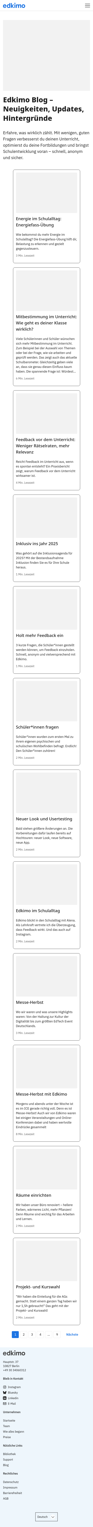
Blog (6, 1465)
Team (6, 1426)
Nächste (72, 1334)
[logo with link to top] (46, 1352)
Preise (7, 1437)
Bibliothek (9, 1454)
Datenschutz (11, 1482)
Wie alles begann (13, 1431)
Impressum (10, 1487)
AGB (6, 1498)
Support (8, 1459)
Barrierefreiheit (12, 1493)
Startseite (9, 1420)
